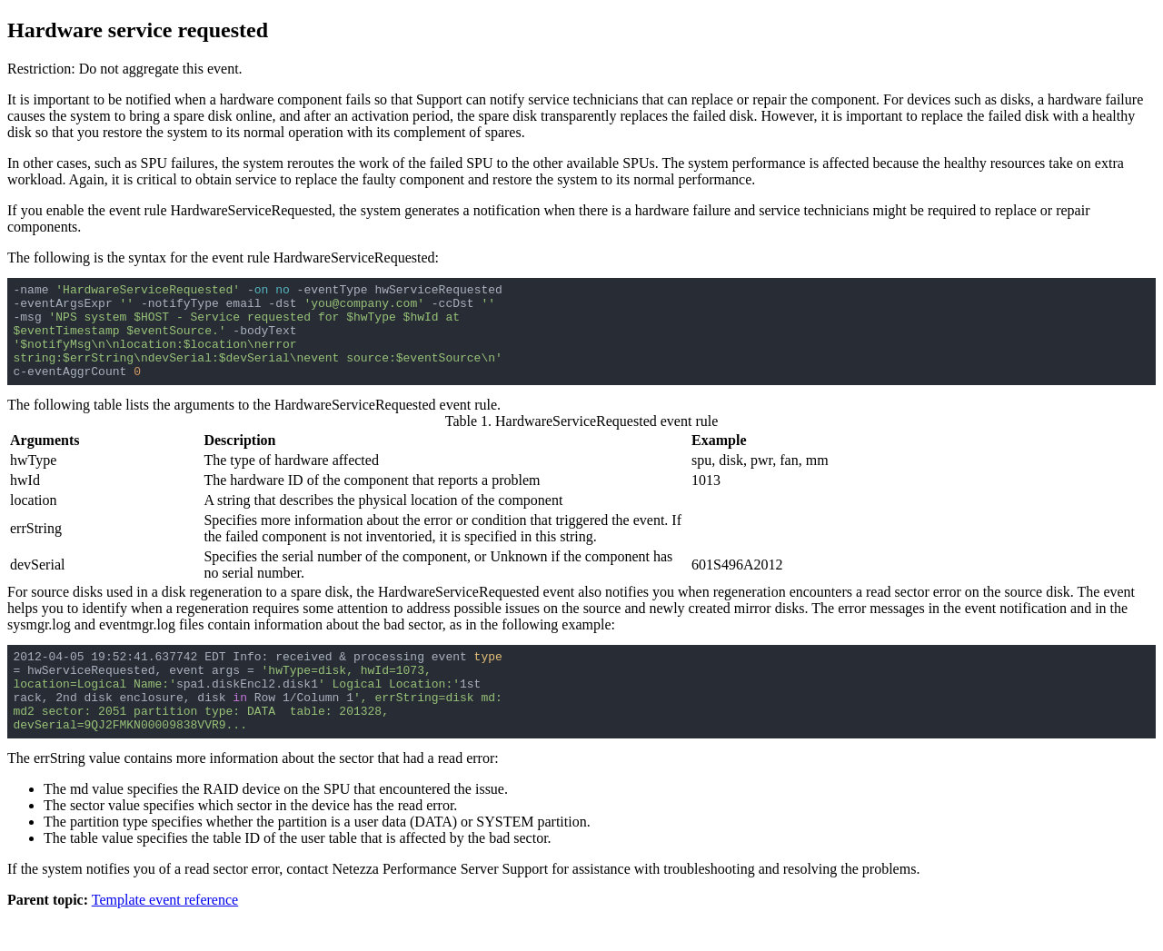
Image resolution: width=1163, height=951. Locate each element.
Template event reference (165, 935)
